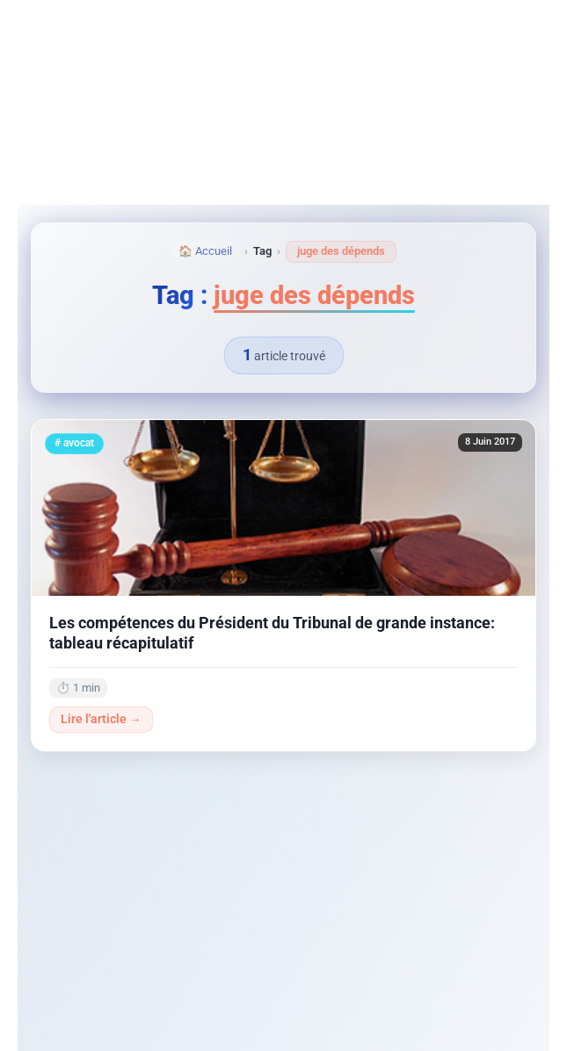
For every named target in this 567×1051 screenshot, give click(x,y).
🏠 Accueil (205, 250)
